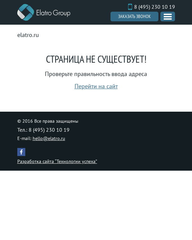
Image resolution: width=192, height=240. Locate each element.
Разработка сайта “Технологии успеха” (57, 161)
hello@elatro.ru (49, 138)
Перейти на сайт (96, 86)
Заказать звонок (134, 16)
